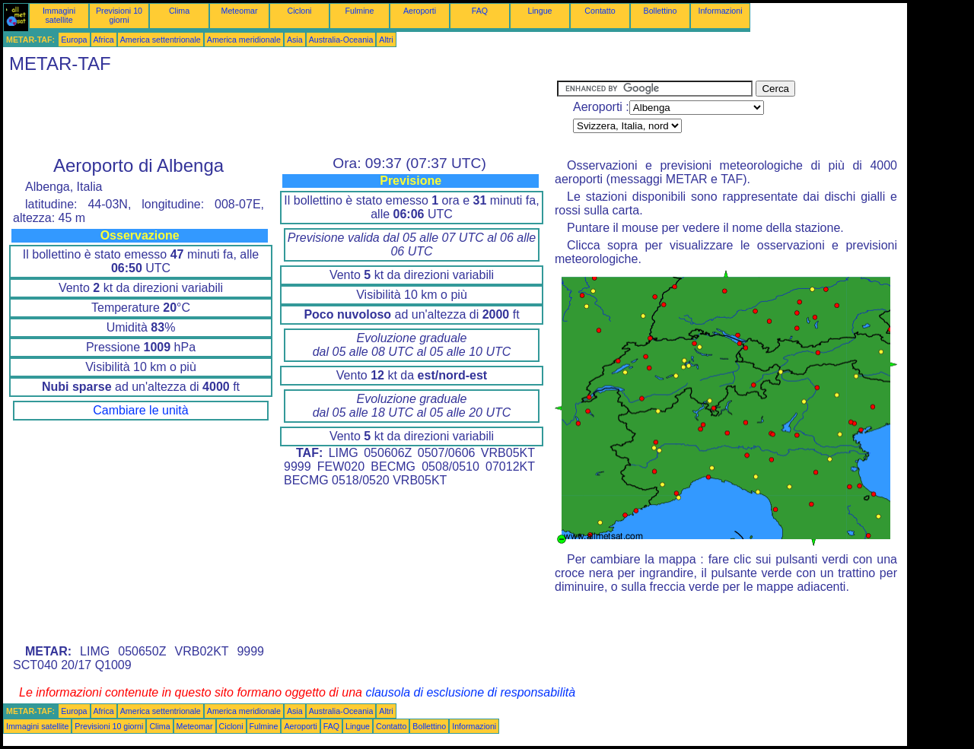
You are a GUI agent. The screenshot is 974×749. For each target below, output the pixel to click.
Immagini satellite (59, 15)
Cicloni (300, 10)
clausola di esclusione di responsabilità (470, 692)
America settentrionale (160, 39)
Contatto (599, 10)
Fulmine (359, 10)
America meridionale (244, 39)
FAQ (480, 10)
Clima (179, 10)
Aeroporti (419, 10)
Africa (104, 39)
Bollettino (660, 10)
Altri (386, 39)
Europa (74, 39)
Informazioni (720, 10)
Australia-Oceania (341, 39)
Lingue (540, 10)
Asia (295, 39)
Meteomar (239, 10)
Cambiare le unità (140, 410)
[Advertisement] (280, 115)
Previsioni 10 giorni (119, 15)
